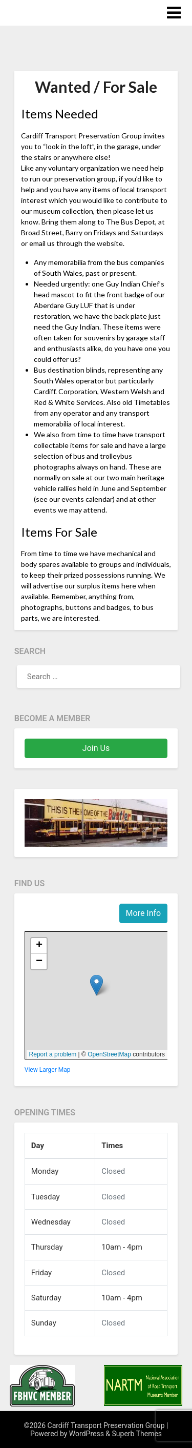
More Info (143, 913)
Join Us (96, 748)
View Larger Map (48, 1069)
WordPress (86, 1434)
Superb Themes (137, 1434)
